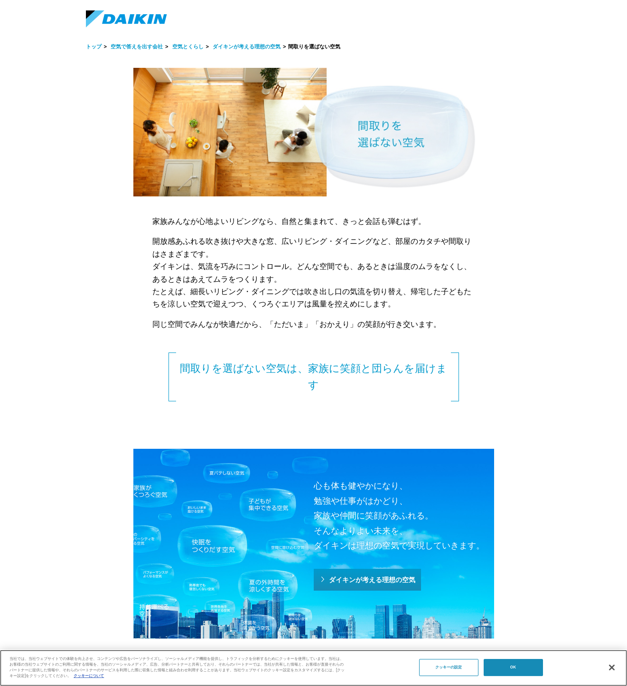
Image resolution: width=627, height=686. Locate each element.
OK (513, 667)
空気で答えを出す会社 (137, 46)
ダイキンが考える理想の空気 (247, 46)
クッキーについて (89, 676)
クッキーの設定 (448, 667)
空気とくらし (188, 46)
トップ (94, 46)
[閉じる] (611, 667)
